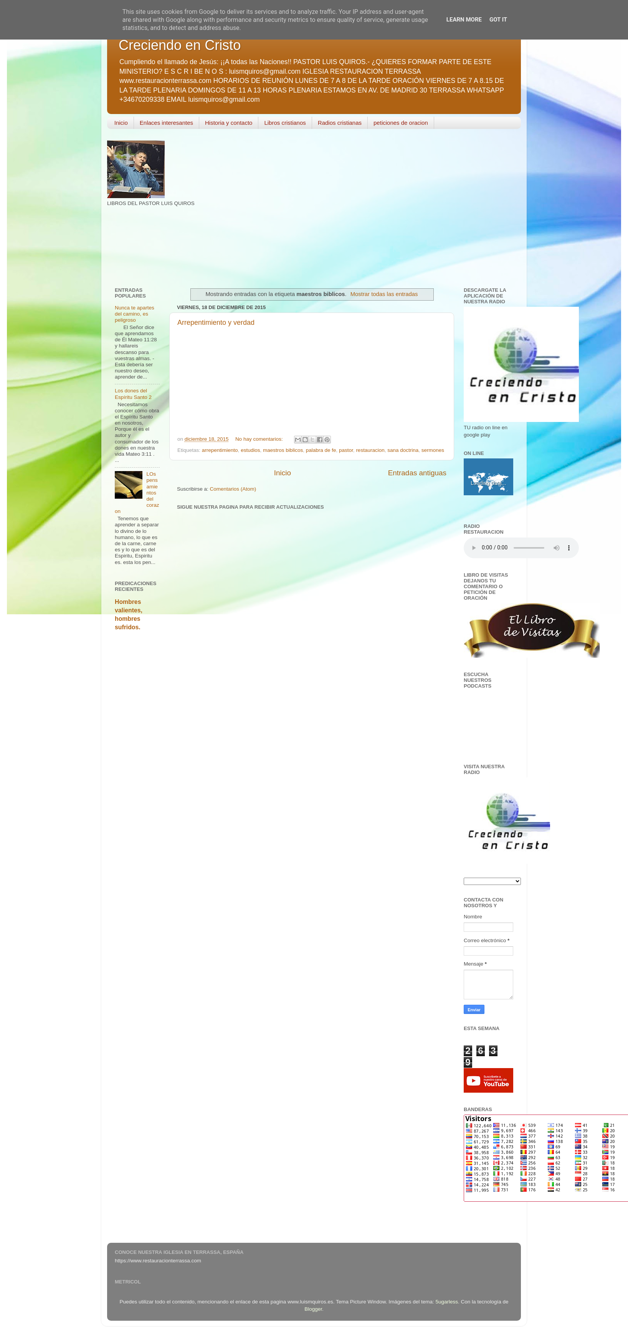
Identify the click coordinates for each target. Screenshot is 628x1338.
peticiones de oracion (400, 122)
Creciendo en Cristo (180, 45)
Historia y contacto (228, 122)
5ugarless (447, 1302)
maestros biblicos (283, 450)
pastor (346, 450)
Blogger (313, 1309)
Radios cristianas (340, 122)
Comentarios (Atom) (233, 489)
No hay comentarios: (259, 439)
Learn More (464, 19)
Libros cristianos (285, 122)
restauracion (370, 450)
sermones (432, 450)
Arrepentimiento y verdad (216, 322)
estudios (250, 450)
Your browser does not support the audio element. (521, 548)
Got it (498, 19)
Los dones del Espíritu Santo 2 (133, 394)
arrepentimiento (220, 450)
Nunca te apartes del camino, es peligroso (134, 314)
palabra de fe (321, 450)
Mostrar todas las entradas (384, 294)
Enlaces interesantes (166, 122)
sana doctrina (402, 450)
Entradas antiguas (417, 473)
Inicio (121, 122)
